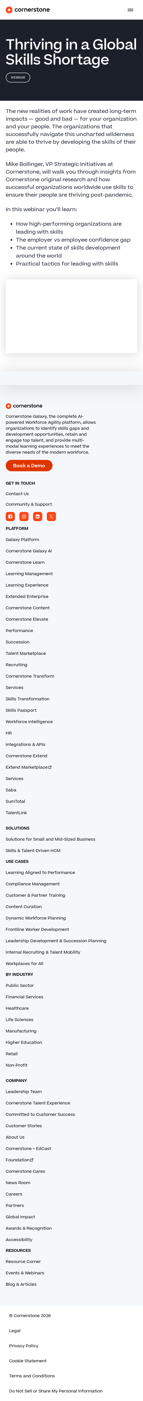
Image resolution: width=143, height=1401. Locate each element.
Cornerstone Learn (25, 562)
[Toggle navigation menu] (128, 10)
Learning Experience (27, 585)
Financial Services (24, 997)
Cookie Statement (28, 1361)
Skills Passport (21, 710)
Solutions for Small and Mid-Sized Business (50, 839)
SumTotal (15, 802)
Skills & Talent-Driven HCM (33, 851)
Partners (15, 1206)
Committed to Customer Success (40, 1115)
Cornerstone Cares (25, 1171)
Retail (12, 1054)
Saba (11, 790)
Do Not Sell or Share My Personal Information (55, 1391)
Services (14, 688)
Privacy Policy (23, 1346)
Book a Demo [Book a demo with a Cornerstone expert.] (29, 465)
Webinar (18, 77)
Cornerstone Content (28, 608)
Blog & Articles (21, 1284)
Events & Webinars (25, 1273)
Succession (17, 642)
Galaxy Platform (22, 540)
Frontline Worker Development (37, 930)
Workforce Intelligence (29, 722)
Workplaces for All (24, 964)
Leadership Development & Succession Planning (56, 941)
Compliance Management (33, 884)
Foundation (20, 1160)
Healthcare (17, 1008)
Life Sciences (19, 1020)
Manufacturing (21, 1031)
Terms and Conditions (32, 1376)
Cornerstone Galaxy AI (29, 551)
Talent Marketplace (26, 654)
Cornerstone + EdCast (28, 1149)
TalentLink (16, 813)
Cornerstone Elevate (27, 619)
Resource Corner (23, 1262)
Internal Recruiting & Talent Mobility (43, 952)
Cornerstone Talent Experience (38, 1103)
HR (9, 733)
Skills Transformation (27, 699)
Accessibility (19, 1240)
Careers (14, 1194)
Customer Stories (24, 1126)
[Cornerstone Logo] (28, 10)
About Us (15, 1137)
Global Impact (20, 1217)
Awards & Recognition (29, 1228)
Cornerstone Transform (30, 676)
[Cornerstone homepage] (71, 406)
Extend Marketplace (29, 767)
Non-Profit (16, 1065)
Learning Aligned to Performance (40, 873)
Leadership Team (24, 1092)
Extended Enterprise (27, 597)
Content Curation (24, 907)
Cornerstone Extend (26, 756)
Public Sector (20, 986)
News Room (18, 1183)
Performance (19, 631)
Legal (15, 1331)
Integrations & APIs (25, 745)
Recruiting (16, 665)
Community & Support (29, 504)
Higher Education (24, 1043)
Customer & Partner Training (35, 895)
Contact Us (17, 494)
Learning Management (29, 574)
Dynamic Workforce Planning (36, 918)
